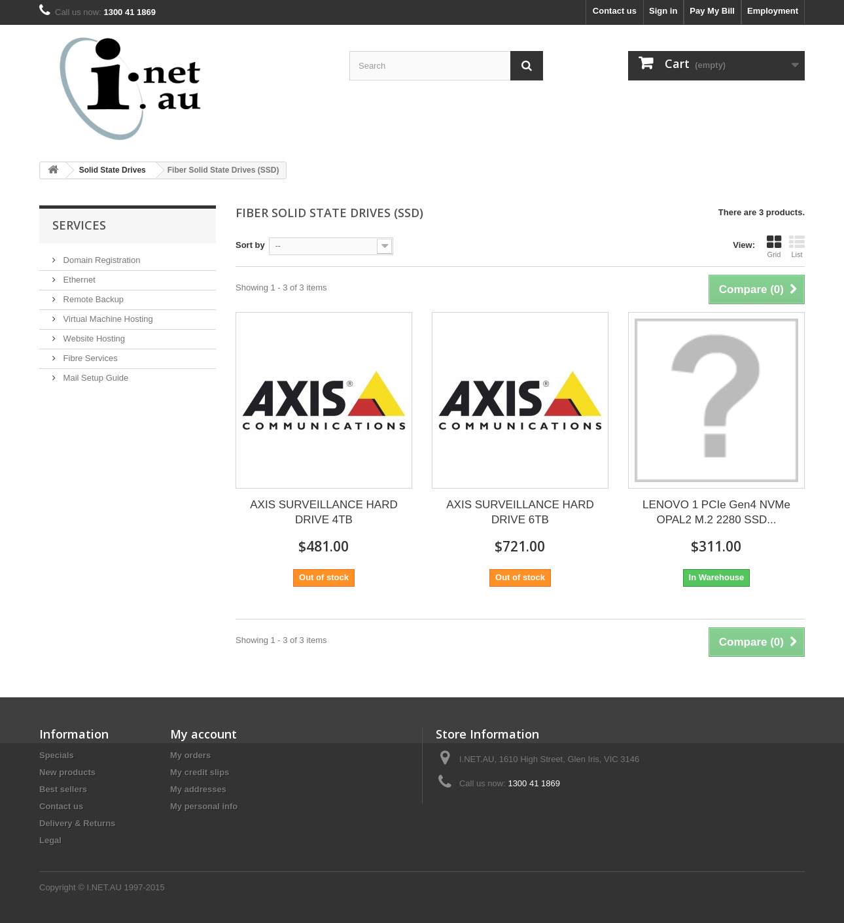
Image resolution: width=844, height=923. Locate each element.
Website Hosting (93, 338)
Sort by (250, 245)
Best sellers (63, 789)
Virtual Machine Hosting (107, 319)
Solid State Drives (112, 170)
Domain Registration (100, 260)
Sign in (663, 11)
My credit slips (199, 772)
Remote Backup (92, 299)
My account (203, 734)
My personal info (203, 806)
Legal (50, 840)
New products (67, 772)
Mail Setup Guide (94, 378)
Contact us (615, 11)
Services (79, 225)
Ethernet (78, 280)
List (797, 246)
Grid (774, 246)
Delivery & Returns (77, 823)
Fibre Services (89, 358)
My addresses (198, 789)
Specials (56, 755)
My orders (190, 755)
